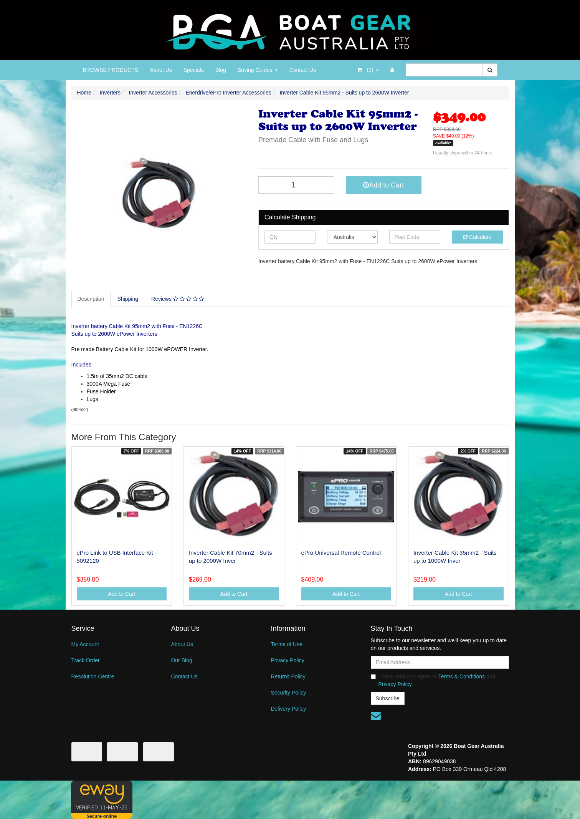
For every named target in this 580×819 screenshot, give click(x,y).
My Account (85, 644)
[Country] (352, 237)
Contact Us (302, 70)
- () (367, 70)
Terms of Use (286, 644)
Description (91, 299)
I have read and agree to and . (433, 680)
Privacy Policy (287, 660)
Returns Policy (288, 676)
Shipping (128, 299)
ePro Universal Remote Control (341, 552)
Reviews (177, 299)
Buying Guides (258, 70)
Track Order (85, 660)
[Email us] (376, 715)
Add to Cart (383, 185)
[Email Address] (440, 662)
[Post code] (414, 237)
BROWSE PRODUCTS (111, 70)
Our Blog (181, 660)
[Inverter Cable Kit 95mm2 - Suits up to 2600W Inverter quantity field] (296, 185)
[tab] (91, 299)
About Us (161, 70)
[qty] (290, 237)
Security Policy (288, 693)
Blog (220, 70)
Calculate (477, 237)
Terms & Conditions (461, 676)
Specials (193, 70)
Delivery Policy (288, 709)
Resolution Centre (92, 676)
